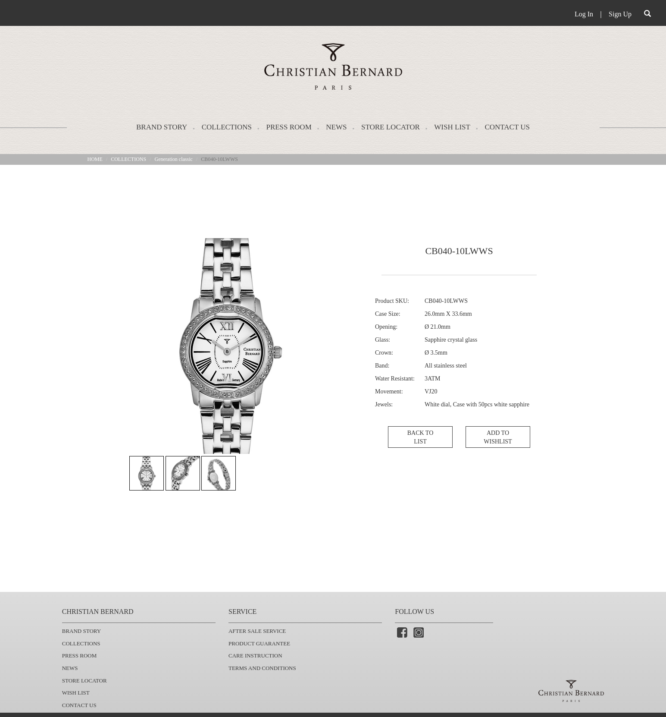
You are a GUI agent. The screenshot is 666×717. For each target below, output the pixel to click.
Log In (584, 14)
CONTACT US (507, 127)
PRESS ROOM (288, 127)
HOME (95, 159)
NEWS (336, 127)
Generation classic (174, 159)
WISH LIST (452, 127)
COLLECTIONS (227, 127)
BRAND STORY (161, 127)
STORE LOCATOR (390, 127)
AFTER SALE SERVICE (257, 631)
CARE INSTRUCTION (255, 655)
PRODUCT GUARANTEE (259, 643)
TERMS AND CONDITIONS (262, 668)
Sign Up (620, 14)
